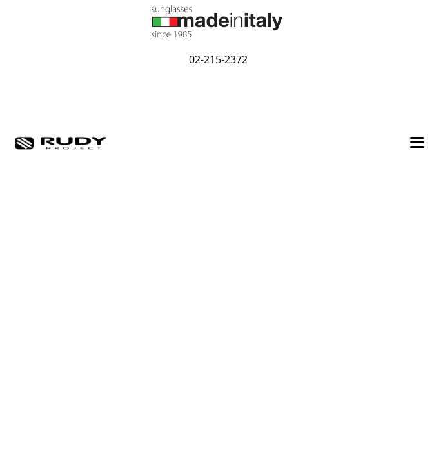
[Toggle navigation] (417, 143)
